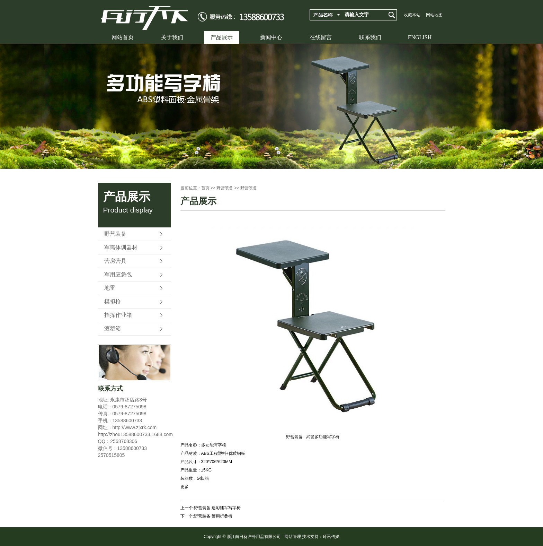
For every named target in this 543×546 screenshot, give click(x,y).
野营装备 (115, 234)
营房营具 (115, 261)
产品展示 (222, 37)
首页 (205, 187)
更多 (184, 486)
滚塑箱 (112, 328)
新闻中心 (271, 37)
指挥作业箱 (118, 315)
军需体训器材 (120, 247)
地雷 (109, 288)
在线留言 (321, 37)
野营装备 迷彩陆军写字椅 (217, 507)
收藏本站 (412, 14)
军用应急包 (118, 274)
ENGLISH (419, 37)
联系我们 (370, 37)
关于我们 (172, 37)
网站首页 (123, 37)
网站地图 (434, 14)
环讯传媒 (331, 536)
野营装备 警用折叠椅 (213, 516)
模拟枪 (112, 301)
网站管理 (292, 536)
